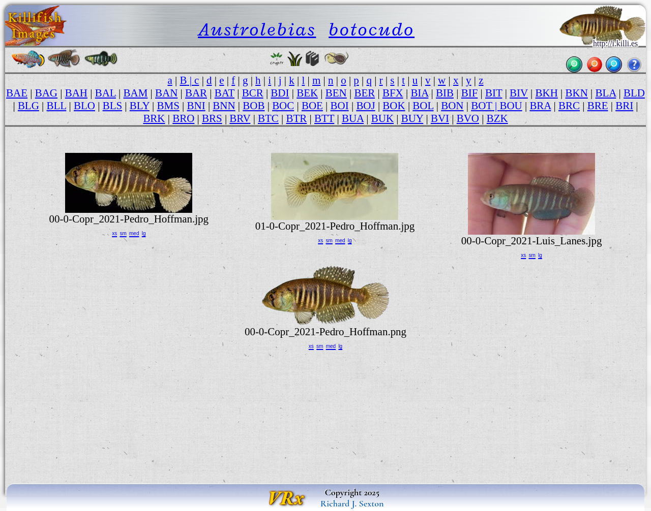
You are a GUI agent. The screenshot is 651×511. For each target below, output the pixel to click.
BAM (136, 93)
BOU (510, 106)
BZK (497, 118)
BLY (140, 106)
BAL (105, 93)
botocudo (372, 29)
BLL (57, 106)
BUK (382, 118)
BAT (224, 93)
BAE (16, 93)
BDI (280, 93)
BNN (224, 106)
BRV (239, 118)
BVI (440, 118)
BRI (624, 106)
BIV (519, 93)
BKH (547, 93)
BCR (252, 93)
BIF (469, 93)
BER (364, 93)
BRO (183, 118)
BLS (112, 106)
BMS (168, 106)
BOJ (365, 106)
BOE (312, 106)
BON (452, 106)
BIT (493, 93)
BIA (419, 93)
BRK (154, 118)
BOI (340, 106)
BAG (46, 93)
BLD (634, 93)
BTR (296, 118)
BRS (212, 118)
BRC (569, 106)
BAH (76, 93)
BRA (540, 106)
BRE (597, 106)
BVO (468, 118)
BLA (605, 93)
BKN (577, 93)
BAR (196, 93)
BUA (353, 118)
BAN (166, 93)
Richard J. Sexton (352, 503)
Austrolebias (257, 29)
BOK (393, 106)
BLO (84, 106)
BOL (422, 106)
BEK (307, 93)
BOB (253, 106)
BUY (412, 118)
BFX (392, 93)
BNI (196, 106)
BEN (336, 93)
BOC (283, 106)
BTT (324, 118)
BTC (268, 118)
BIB (445, 93)
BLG (28, 106)
